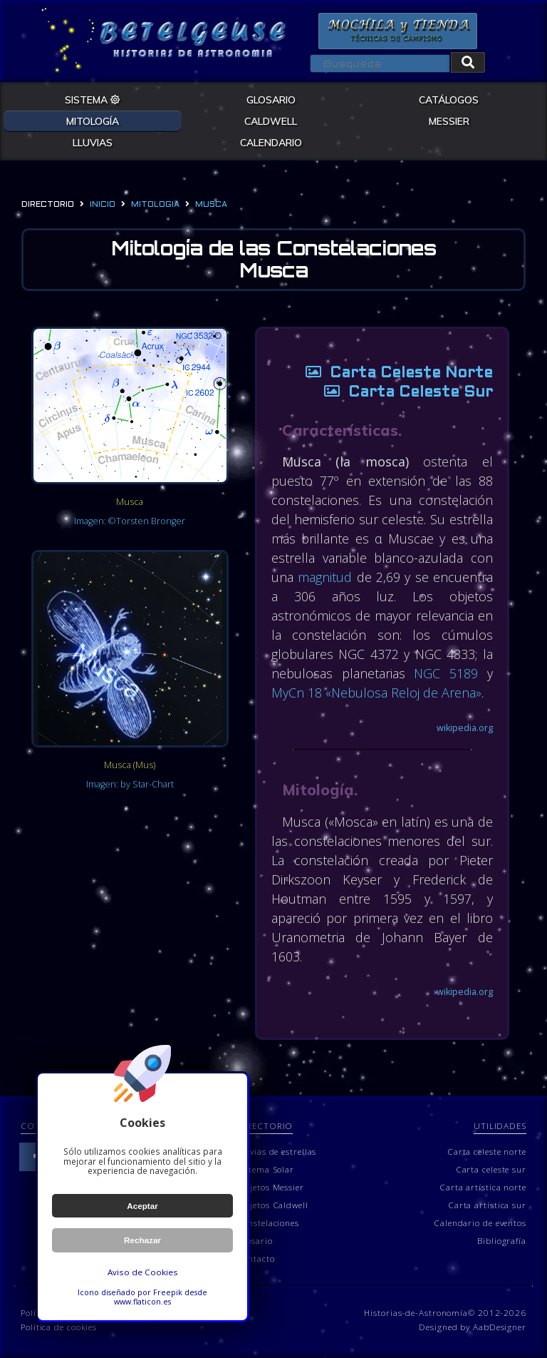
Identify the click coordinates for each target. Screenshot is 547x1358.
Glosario (254, 1241)
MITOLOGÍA (92, 120)
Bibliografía (501, 1241)
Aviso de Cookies (143, 1271)
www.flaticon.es (142, 1301)
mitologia (155, 204)
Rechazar (142, 1240)
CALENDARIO (271, 142)
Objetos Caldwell (272, 1205)
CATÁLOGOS (449, 99)
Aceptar (142, 1205)
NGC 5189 (446, 674)
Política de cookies (59, 1328)
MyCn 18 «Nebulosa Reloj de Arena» (378, 693)
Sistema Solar (265, 1169)
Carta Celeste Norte (393, 374)
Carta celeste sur (491, 1169)
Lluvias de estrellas (276, 1152)
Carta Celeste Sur (402, 393)
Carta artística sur (487, 1205)
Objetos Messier (270, 1187)
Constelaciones (267, 1223)
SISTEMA (92, 99)
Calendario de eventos (480, 1223)
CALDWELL (270, 120)
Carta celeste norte (486, 1152)
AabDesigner (499, 1328)
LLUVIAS (93, 142)
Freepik (167, 1292)
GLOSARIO (271, 99)
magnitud (326, 577)
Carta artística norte (482, 1187)
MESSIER (449, 120)
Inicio (102, 204)
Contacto (255, 1259)
